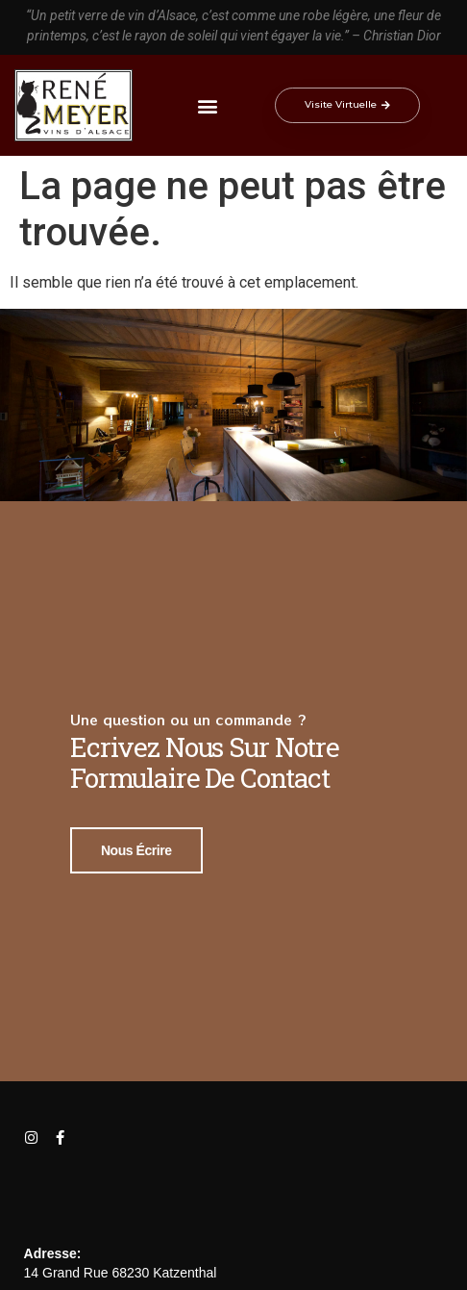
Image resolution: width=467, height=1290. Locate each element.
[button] (208, 105)
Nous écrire (136, 848)
